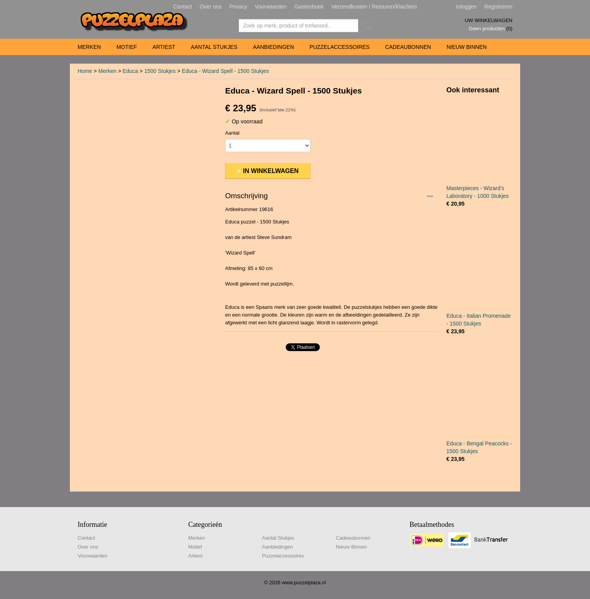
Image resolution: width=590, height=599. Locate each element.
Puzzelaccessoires (339, 47)
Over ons (211, 6)
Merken (89, 47)
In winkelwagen (270, 171)
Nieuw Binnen (466, 47)
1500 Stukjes (160, 71)
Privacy (238, 6)
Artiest (164, 47)
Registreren (498, 6)
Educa (130, 71)
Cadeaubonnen (408, 47)
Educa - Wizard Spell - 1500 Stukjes (225, 71)
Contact (182, 6)
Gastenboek (309, 6)
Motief (126, 47)
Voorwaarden (271, 6)
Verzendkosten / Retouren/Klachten (373, 6)
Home (85, 71)
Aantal (232, 133)
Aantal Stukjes (214, 47)
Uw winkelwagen (488, 20)
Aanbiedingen (273, 47)
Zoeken (365, 25)
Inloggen (466, 6)
